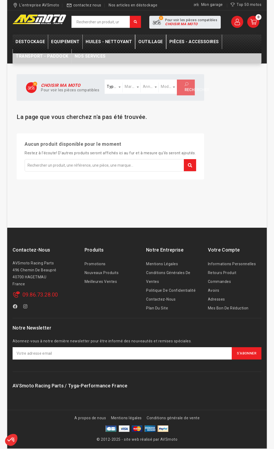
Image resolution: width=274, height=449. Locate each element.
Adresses (216, 299)
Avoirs (213, 290)
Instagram (26, 307)
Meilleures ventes (101, 281)
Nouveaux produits (102, 273)
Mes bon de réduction (228, 308)
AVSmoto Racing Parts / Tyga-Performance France (70, 385)
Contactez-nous (31, 250)
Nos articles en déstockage (133, 5)
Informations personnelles (232, 264)
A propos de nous (90, 418)
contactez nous (87, 5)
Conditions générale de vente (173, 418)
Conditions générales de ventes (168, 277)
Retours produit (222, 273)
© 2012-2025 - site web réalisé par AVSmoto (137, 439)
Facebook (16, 307)
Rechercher (190, 87)
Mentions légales (162, 264)
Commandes (219, 281)
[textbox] (114, 87)
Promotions (95, 264)
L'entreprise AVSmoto (39, 5)
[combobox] (114, 87)
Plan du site (157, 308)
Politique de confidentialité (171, 290)
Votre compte (224, 250)
